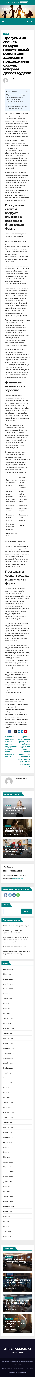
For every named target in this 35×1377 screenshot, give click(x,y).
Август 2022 (7, 1142)
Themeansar (17, 1364)
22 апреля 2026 (12, 1265)
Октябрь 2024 (8, 1043)
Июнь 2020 (7, 1187)
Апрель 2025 (8, 1018)
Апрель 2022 (8, 1162)
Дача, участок (9, 1256)
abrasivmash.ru (17, 79)
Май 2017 (6, 1221)
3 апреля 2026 (12, 1306)
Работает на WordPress (9, 1361)
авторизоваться (17, 878)
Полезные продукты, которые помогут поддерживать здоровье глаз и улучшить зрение (11, 746)
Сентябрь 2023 (8, 1078)
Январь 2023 (8, 1117)
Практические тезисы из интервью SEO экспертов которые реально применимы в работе (15, 940)
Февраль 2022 (8, 1172)
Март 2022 (7, 1167)
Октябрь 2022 (8, 1132)
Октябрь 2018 (8, 1201)
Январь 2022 (8, 1177)
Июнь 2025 (7, 1009)
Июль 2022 (7, 1147)
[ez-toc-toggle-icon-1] (26, 92)
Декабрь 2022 (8, 1122)
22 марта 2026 (12, 1327)
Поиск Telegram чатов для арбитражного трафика (17, 1282)
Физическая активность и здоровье (16, 103)
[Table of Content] (26, 91)
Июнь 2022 (7, 1152)
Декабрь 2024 (8, 1033)
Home (4, 1368)
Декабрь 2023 (8, 1063)
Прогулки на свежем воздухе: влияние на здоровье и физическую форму (17, 97)
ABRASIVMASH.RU (13, 9)
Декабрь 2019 (8, 1196)
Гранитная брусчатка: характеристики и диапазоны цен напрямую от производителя (16, 954)
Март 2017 (7, 1226)
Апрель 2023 (8, 1103)
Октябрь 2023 (8, 1073)
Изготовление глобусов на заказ (15, 947)
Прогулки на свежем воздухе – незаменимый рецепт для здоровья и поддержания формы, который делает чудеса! (17, 55)
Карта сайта (29, 1368)
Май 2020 (7, 1192)
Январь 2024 (8, 1058)
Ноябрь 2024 (8, 1038)
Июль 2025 (7, 1004)
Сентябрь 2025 (8, 994)
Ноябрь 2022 (8, 1127)
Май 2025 (6, 1014)
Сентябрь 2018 (8, 1206)
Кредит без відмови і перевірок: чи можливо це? (17, 810)
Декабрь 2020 (8, 1182)
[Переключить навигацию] (31, 21)
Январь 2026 (8, 979)
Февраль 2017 (8, 1231)
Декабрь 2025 (8, 984)
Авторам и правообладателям (15, 1368)
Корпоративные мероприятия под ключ (17, 926)
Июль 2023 (7, 1088)
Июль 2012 (7, 1236)
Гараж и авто (8, 1277)
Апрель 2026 (8, 969)
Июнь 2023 (7, 1093)
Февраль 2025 (8, 1028)
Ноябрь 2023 (8, 1068)
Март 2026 (7, 974)
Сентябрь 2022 (8, 1137)
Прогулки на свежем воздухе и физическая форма (17, 107)
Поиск (6, 905)
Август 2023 (7, 1083)
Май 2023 (6, 1098)
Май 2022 (6, 1157)
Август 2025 (7, 999)
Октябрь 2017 (8, 1211)
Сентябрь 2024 (8, 1048)
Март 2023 (7, 1107)
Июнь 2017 (7, 1216)
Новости (6, 33)
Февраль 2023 (8, 1112)
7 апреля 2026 (12, 1285)
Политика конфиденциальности (17, 1372)
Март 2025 (7, 1023)
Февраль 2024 (8, 1053)
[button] (23, 21)
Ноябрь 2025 (8, 989)
